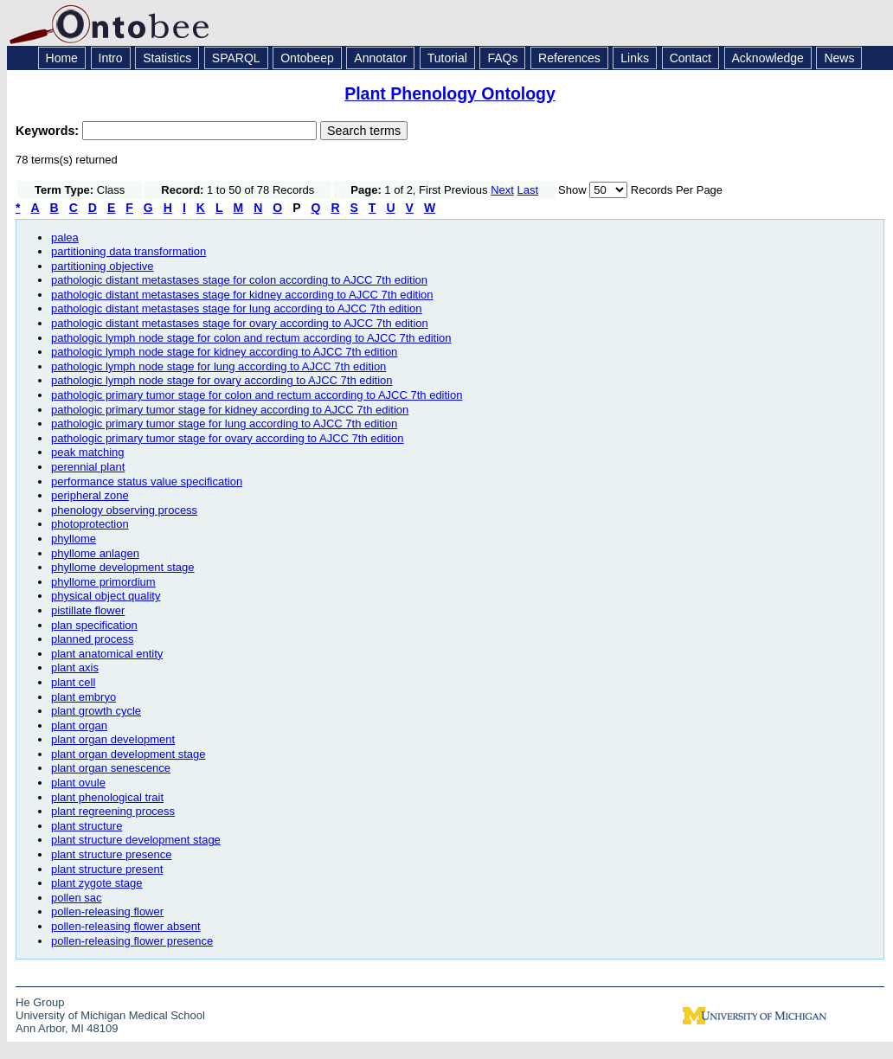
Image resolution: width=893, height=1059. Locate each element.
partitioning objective (102, 266)
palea (65, 237)
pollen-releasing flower (107, 911)
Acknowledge (768, 58)
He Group (40, 1002)
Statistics (167, 58)
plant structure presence (111, 854)
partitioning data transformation (128, 251)
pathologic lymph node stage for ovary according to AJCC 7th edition (222, 380)
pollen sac (76, 897)
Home (62, 58)
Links (634, 58)
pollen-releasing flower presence (132, 940)
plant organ (79, 725)
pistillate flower (88, 610)
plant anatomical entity (107, 653)
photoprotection (90, 523)
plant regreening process (113, 811)
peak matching (88, 452)
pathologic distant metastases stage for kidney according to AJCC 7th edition (242, 294)
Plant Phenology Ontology (450, 93)
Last (528, 189)
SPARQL (236, 58)
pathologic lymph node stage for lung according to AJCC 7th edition (218, 366)
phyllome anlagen (95, 553)
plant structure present (107, 869)
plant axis (75, 667)
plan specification (94, 625)
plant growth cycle (96, 710)
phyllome (73, 538)
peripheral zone (90, 495)
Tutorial (447, 58)
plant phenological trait (107, 797)
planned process (92, 638)
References (569, 58)
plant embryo (83, 696)
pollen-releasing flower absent (126, 926)
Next (502, 189)
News (839, 58)
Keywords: (49, 131)
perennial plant (88, 466)
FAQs (502, 58)
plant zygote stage (97, 882)
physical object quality (105, 595)
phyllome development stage (123, 567)
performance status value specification (146, 481)
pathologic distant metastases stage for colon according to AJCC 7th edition (239, 279)
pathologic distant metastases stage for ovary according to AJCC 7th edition (239, 323)
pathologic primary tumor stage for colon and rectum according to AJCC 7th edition (256, 394)
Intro (111, 58)
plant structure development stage (136, 839)
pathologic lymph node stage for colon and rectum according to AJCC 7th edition (251, 337)
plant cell (73, 682)
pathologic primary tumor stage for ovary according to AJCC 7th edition (227, 438)
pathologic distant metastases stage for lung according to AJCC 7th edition (236, 308)
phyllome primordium (103, 581)
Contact (690, 58)
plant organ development (113, 739)
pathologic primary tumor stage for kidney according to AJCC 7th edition (229, 409)
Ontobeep (307, 58)
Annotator (380, 58)
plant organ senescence (110, 767)
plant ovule (78, 782)
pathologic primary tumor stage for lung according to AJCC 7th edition (224, 423)
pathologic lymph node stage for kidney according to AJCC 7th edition (224, 351)
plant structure (86, 825)
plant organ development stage (128, 754)
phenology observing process (124, 510)
